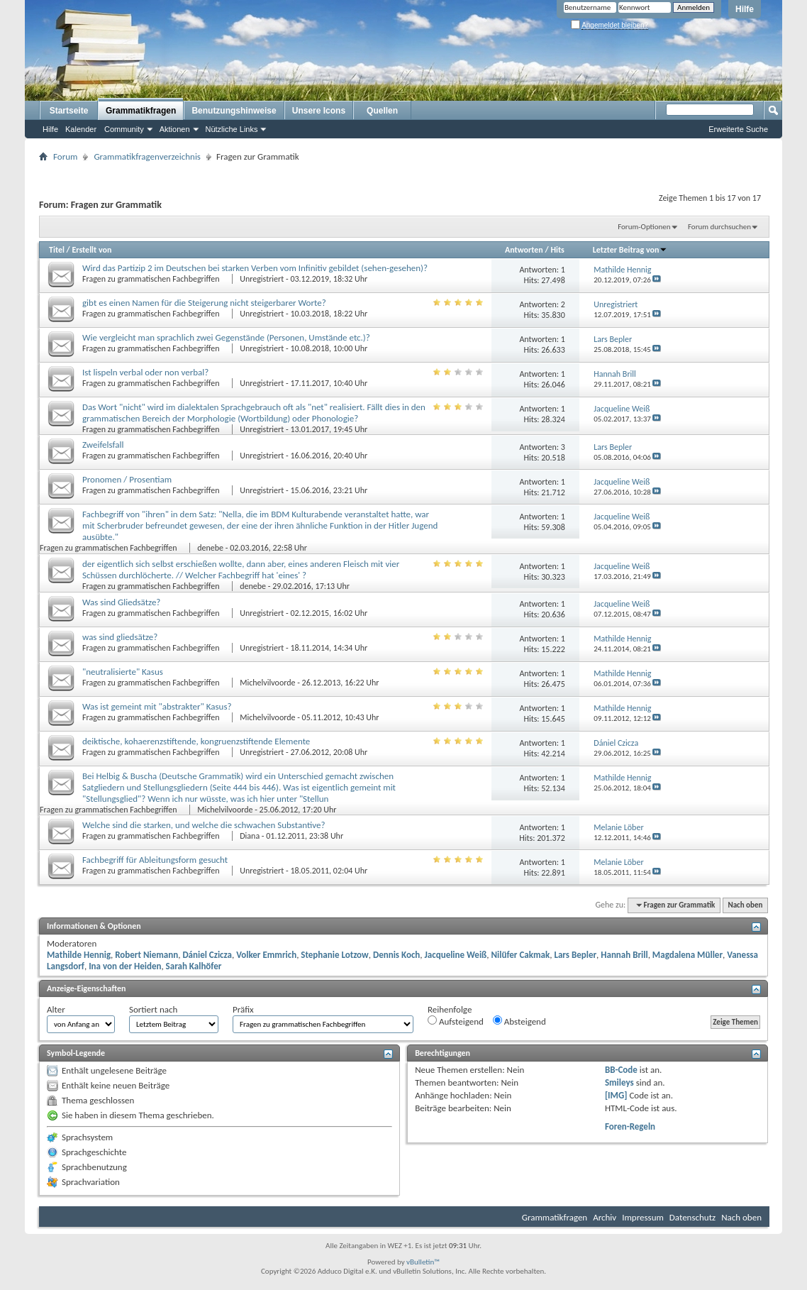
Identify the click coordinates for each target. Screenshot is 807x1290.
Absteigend (519, 1021)
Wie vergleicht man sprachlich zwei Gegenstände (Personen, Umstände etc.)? (226, 337)
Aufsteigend (456, 1021)
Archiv (604, 1217)
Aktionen (175, 129)
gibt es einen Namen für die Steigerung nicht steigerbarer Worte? (204, 302)
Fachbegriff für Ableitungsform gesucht (155, 859)
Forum (65, 156)
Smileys (619, 1082)
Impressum (643, 1217)
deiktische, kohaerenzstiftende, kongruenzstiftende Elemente (196, 741)
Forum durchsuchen (719, 226)
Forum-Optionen (644, 226)
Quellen (382, 111)
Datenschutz (692, 1217)
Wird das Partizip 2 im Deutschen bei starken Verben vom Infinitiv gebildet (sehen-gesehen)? (255, 268)
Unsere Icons (318, 111)
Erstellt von (91, 250)
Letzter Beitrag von (630, 250)
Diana (250, 836)
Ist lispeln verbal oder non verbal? (145, 372)
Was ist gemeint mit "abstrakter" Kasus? (157, 706)
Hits (557, 250)
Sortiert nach (153, 1009)
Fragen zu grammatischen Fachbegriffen (151, 279)
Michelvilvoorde (267, 683)
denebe (210, 548)
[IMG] (616, 1095)
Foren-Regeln (630, 1126)
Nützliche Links (232, 129)
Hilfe (744, 9)
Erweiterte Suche (738, 129)
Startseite (69, 111)
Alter (56, 1009)
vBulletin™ (423, 1262)
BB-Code (621, 1069)
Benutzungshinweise (233, 111)
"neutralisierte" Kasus (122, 671)
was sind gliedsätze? (119, 637)
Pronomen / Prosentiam (127, 479)
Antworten (524, 250)
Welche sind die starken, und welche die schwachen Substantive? (203, 825)
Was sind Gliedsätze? (121, 602)
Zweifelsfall (102, 444)
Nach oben (745, 905)
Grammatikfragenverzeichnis (147, 156)
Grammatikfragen (141, 111)
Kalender (80, 129)
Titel (57, 250)
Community (124, 129)
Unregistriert (262, 279)
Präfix (243, 1009)
